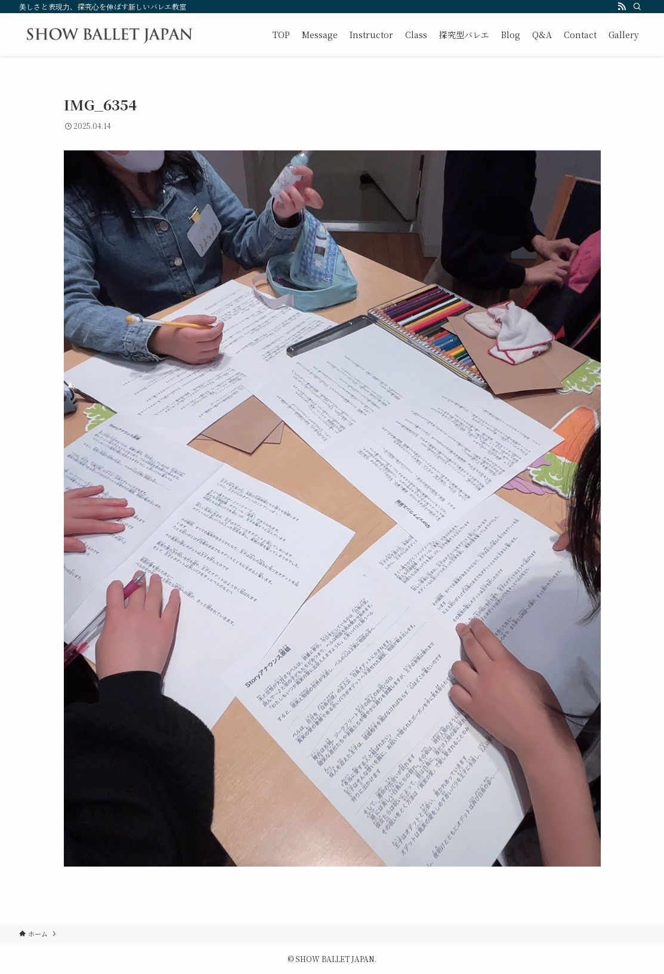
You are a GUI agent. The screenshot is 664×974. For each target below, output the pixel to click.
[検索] (637, 6)
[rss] (621, 6)
